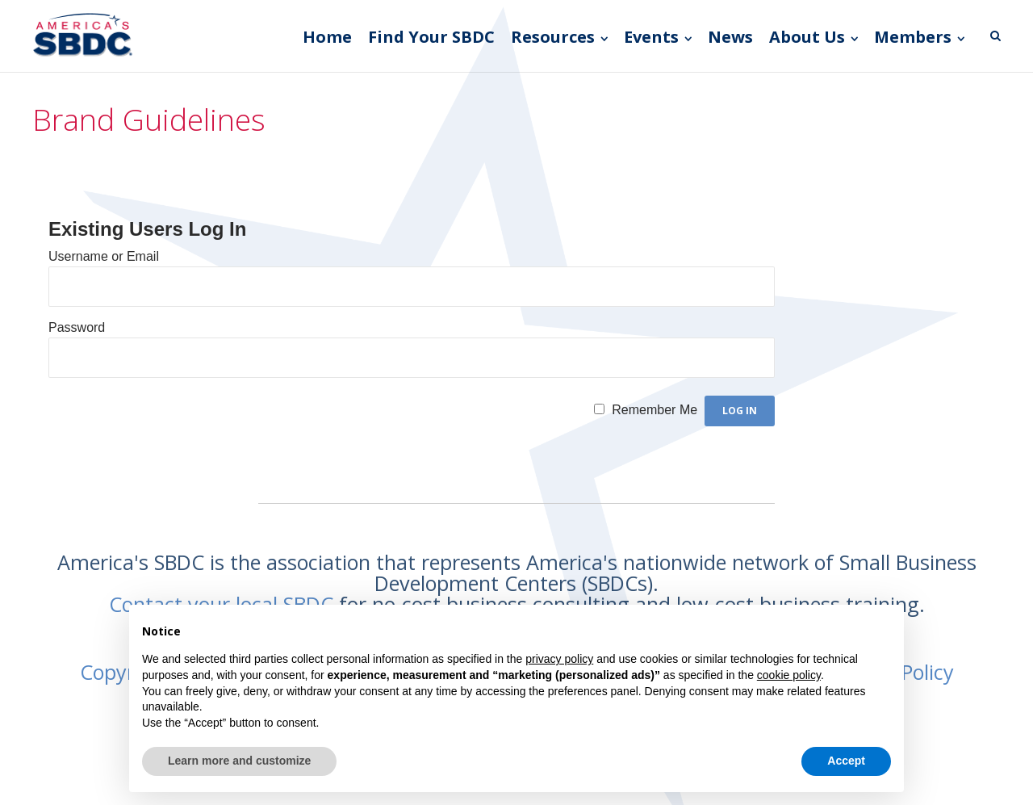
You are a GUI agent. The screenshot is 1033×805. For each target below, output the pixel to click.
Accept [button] (846, 760)
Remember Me (654, 410)
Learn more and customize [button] (239, 760)
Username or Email (103, 256)
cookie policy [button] (789, 675)
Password (76, 327)
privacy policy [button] (559, 658)
